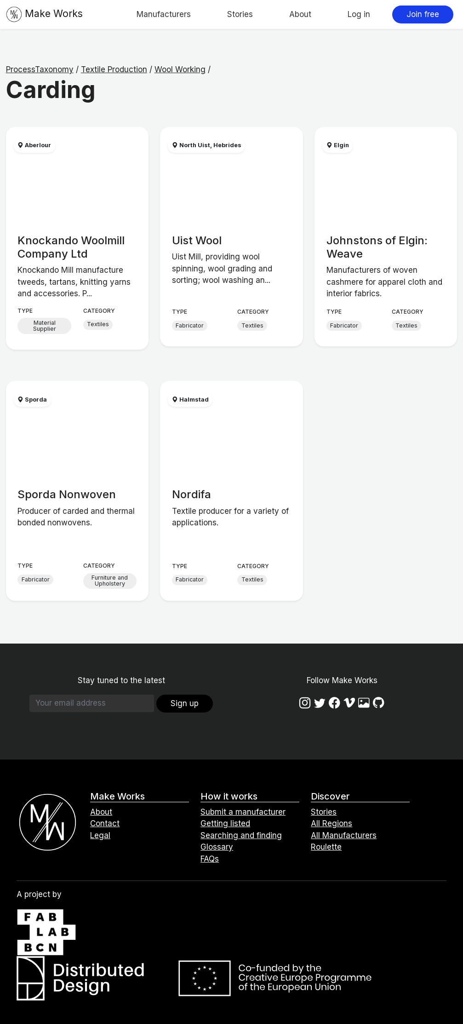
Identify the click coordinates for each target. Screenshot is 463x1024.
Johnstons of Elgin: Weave (377, 247)
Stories (240, 14)
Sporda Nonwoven (66, 494)
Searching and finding (241, 835)
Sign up (185, 703)
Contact (105, 823)
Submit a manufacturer (243, 812)
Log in (359, 14)
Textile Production (114, 69)
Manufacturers (164, 14)
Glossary (216, 846)
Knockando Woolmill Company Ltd (71, 247)
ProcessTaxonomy (40, 69)
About (300, 14)
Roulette (326, 846)
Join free (422, 14)
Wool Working (180, 69)
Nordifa (191, 494)
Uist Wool (197, 240)
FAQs (209, 858)
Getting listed (225, 823)
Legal (100, 835)
